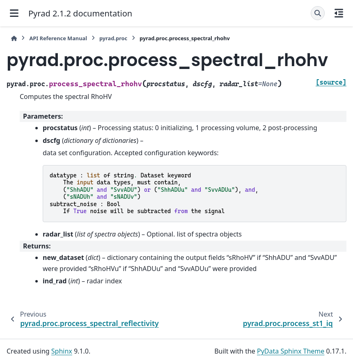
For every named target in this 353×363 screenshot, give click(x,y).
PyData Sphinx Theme (290, 351)
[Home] (14, 38)
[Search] (318, 13)
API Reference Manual (58, 38)
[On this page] (338, 13)
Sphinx (61, 351)
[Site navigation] (14, 13)
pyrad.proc (113, 38)
